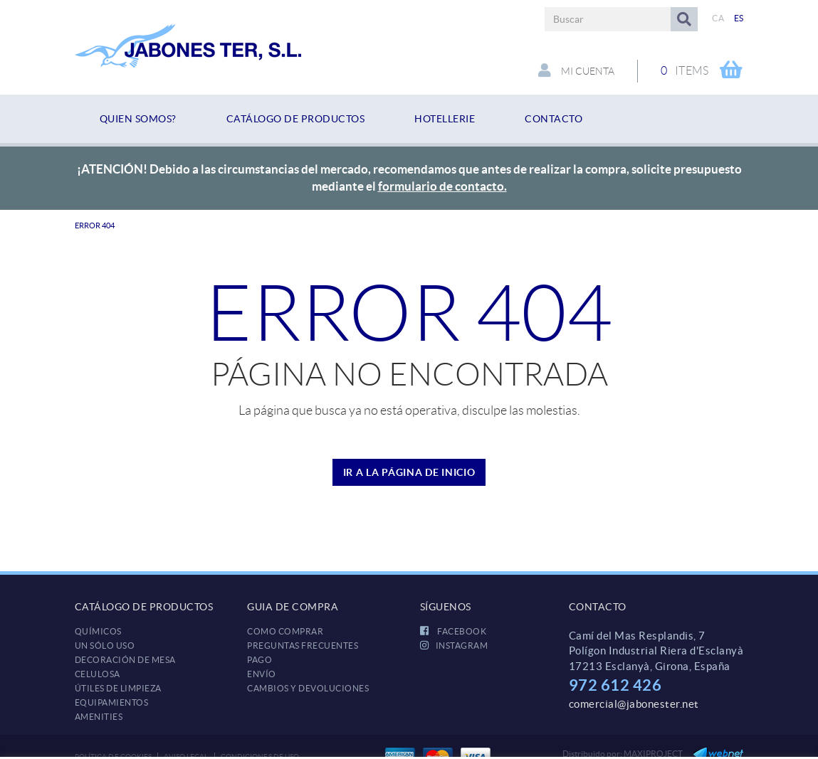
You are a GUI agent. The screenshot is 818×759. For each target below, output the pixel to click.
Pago (259, 659)
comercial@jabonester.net (634, 704)
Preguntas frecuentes (302, 645)
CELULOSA (97, 674)
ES (739, 18)
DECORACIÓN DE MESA (125, 659)
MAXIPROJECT (653, 753)
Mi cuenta (576, 70)
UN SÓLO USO (105, 645)
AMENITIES (99, 716)
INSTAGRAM (454, 645)
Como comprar (285, 631)
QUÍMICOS (98, 631)
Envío (261, 674)
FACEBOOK (453, 631)
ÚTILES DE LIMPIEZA (118, 688)
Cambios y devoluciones (308, 688)
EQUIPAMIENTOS (112, 702)
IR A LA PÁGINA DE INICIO (409, 472)
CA (718, 18)
